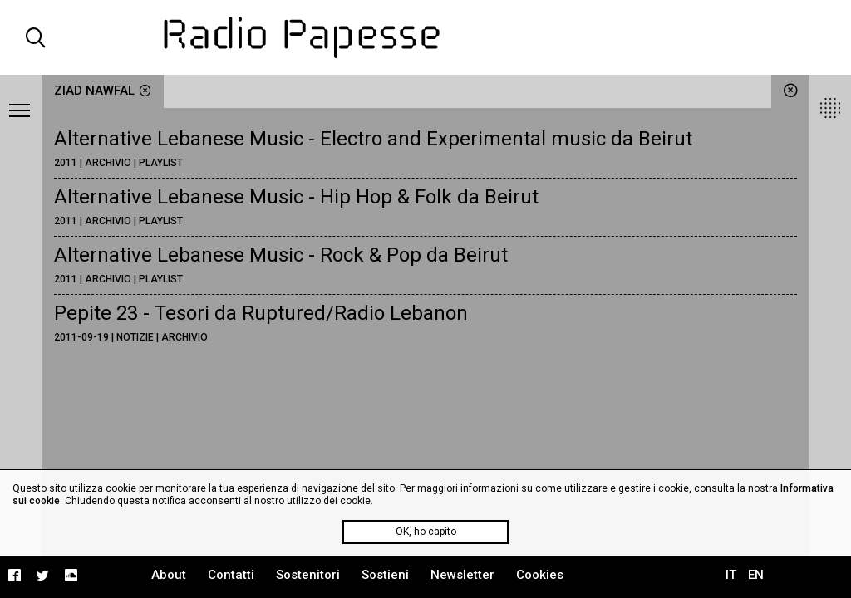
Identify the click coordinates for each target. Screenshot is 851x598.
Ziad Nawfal (102, 90)
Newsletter (462, 574)
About (168, 574)
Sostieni (385, 574)
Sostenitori (308, 574)
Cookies (539, 574)
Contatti (231, 574)
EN (756, 574)
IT (731, 574)
